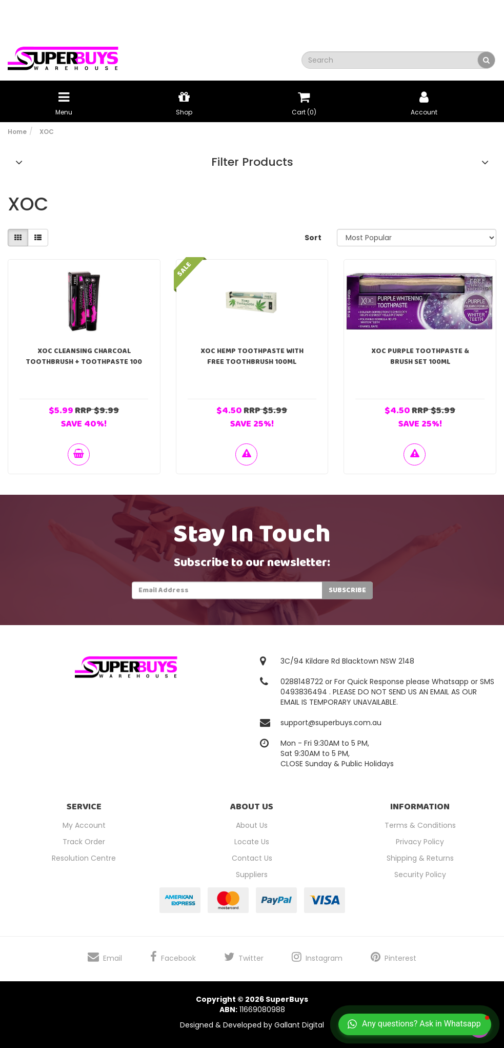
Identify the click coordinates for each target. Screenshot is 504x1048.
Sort (313, 237)
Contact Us (252, 858)
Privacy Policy (420, 842)
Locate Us (251, 842)
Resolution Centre (84, 858)
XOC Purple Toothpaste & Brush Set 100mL (420, 356)
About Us (252, 825)
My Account (84, 825)
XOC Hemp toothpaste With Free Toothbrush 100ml (252, 356)
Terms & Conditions (420, 825)
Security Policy (420, 874)
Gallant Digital (299, 1025)
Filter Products (252, 162)
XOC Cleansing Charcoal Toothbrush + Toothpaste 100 (84, 356)
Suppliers (252, 874)
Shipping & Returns (420, 858)
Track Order (84, 842)
